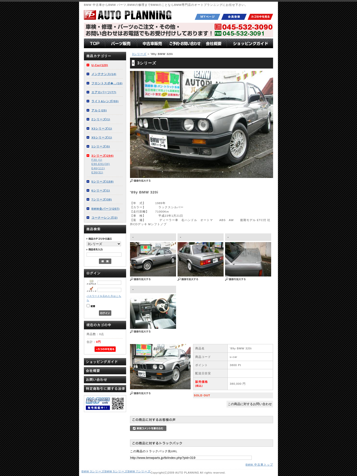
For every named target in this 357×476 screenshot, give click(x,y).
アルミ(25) (99, 110)
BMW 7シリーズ (139, 471)
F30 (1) (96, 159)
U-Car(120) (99, 65)
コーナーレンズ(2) (104, 217)
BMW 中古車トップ (259, 464)
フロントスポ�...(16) (106, 83)
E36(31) (97, 172)
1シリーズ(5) (100, 146)
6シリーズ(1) (100, 190)
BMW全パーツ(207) (105, 208)
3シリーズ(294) (102, 155)
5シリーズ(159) (102, 181)
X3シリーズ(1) (101, 128)
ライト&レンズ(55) (105, 101)
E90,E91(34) (100, 163)
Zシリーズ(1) (100, 119)
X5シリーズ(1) (101, 137)
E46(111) (98, 168)
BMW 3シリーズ (93, 471)
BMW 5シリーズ (116, 471)
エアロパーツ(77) (103, 92)
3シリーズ (139, 53)
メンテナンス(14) (103, 74)
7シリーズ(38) (101, 199)
